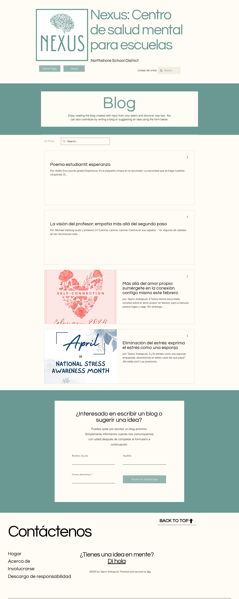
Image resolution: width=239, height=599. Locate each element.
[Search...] (85, 141)
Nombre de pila (80, 456)
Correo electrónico (81, 474)
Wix (149, 571)
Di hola (117, 561)
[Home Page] (49, 68)
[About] (74, 68)
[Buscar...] (169, 70)
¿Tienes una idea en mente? (117, 554)
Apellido (127, 456)
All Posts (49, 141)
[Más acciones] (188, 157)
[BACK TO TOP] (176, 521)
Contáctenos (49, 531)
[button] (147, 70)
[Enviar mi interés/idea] (144, 479)
